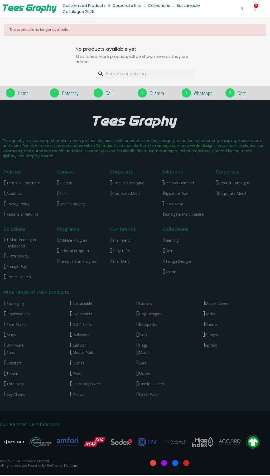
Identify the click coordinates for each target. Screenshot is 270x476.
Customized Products (86, 6)
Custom (157, 92)
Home (23, 92)
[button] (241, 9)
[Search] (145, 74)
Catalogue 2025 (78, 11)
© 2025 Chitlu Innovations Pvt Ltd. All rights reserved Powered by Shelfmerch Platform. (39, 463)
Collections (161, 6)
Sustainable (188, 5)
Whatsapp (203, 92)
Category (70, 92)
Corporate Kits (129, 6)
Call (109, 92)
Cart (241, 92)
